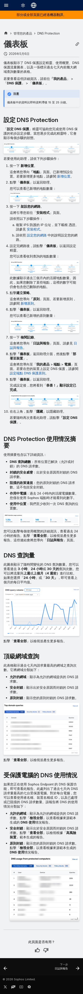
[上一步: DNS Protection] (5, 968)
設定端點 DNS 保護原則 (27, 373)
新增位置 (63, 176)
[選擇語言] (33, 5)
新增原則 (27, 303)
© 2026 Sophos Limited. (19, 979)
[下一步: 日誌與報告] (66, 968)
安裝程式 (33, 229)
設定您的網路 (37, 235)
